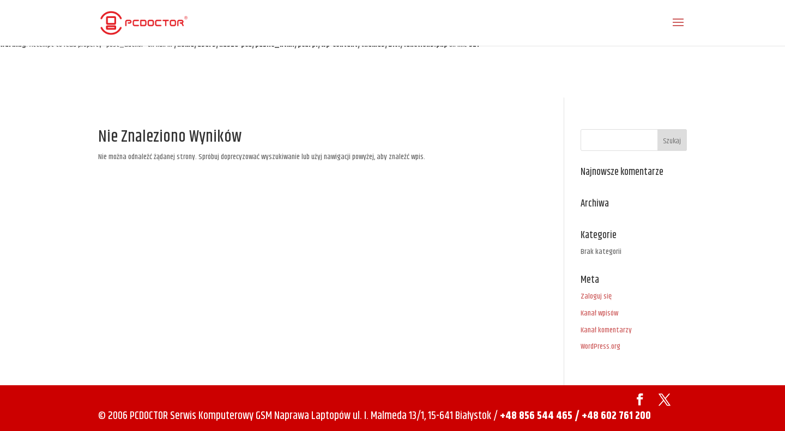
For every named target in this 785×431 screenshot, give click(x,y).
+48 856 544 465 (536, 416)
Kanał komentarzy (606, 330)
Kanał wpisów (599, 313)
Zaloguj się (596, 296)
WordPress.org (600, 347)
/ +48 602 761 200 (613, 416)
